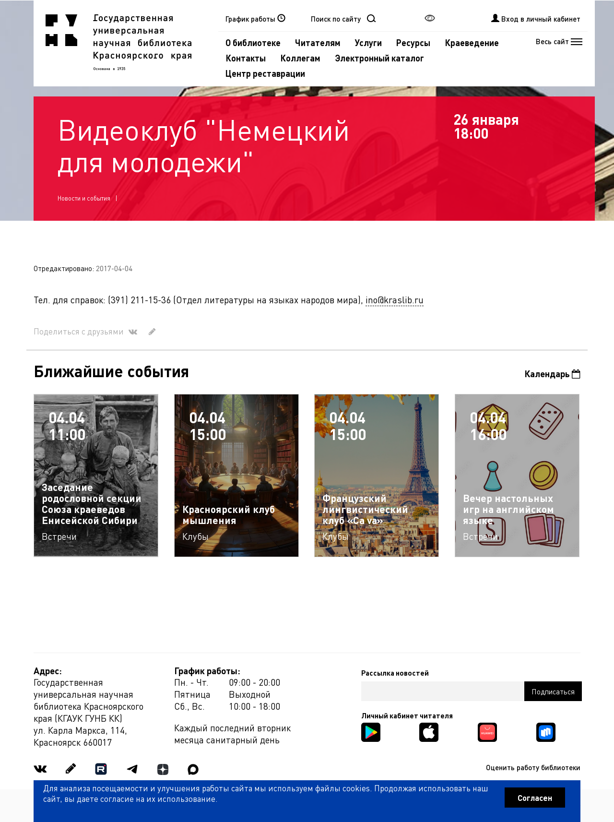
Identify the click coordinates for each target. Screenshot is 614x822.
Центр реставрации (265, 73)
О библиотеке (253, 42)
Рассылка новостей (395, 673)
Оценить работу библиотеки (533, 767)
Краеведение (472, 42)
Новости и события (84, 198)
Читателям (318, 42)
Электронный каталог (379, 57)
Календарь (552, 374)
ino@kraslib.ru (395, 300)
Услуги (368, 42)
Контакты (245, 57)
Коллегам (300, 57)
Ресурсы (413, 42)
